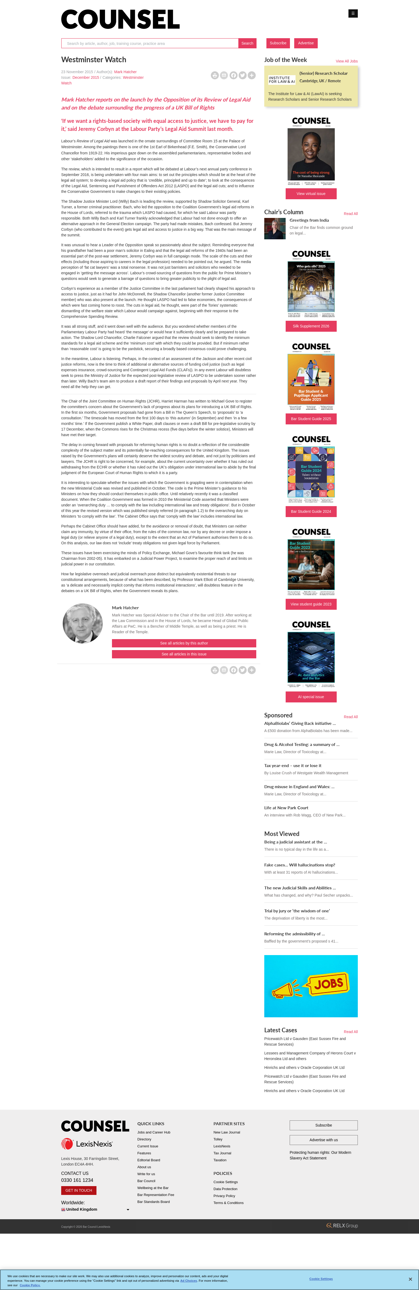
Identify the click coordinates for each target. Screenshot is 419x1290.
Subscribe (278, 43)
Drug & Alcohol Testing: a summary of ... (302, 744)
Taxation (220, 1160)
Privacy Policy (224, 1196)
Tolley (218, 1139)
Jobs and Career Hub (153, 1132)
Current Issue (147, 1146)
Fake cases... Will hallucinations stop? (299, 864)
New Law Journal (227, 1132)
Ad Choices (188, 1282)
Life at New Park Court (286, 807)
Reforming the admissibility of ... (294, 933)
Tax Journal (222, 1153)
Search (247, 43)
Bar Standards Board (153, 1202)
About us (144, 1167)
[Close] (410, 1281)
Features (144, 1153)
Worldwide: (95, 1206)
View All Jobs (347, 61)
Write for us (146, 1174)
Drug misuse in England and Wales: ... (299, 786)
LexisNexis (222, 1146)
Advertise (306, 43)
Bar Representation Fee (155, 1195)
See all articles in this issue (184, 654)
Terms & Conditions (229, 1203)
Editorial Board (148, 1160)
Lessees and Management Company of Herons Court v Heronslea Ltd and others (310, 1056)
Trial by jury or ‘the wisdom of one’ (297, 910)
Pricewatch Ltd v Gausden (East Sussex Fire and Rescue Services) (305, 1041)
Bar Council (146, 1181)
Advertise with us (324, 1140)
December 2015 (85, 77)
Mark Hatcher (125, 72)
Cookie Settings (226, 1182)
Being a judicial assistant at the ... (295, 841)
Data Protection (226, 1189)
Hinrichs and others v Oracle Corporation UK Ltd (304, 1067)
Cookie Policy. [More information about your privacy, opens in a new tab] (30, 1287)
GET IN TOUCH (78, 1190)
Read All (351, 214)
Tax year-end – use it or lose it (292, 765)
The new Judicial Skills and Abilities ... (300, 887)
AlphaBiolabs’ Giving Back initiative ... (300, 723)
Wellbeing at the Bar (153, 1188)
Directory (144, 1139)
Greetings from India (309, 219)
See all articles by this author (184, 643)
